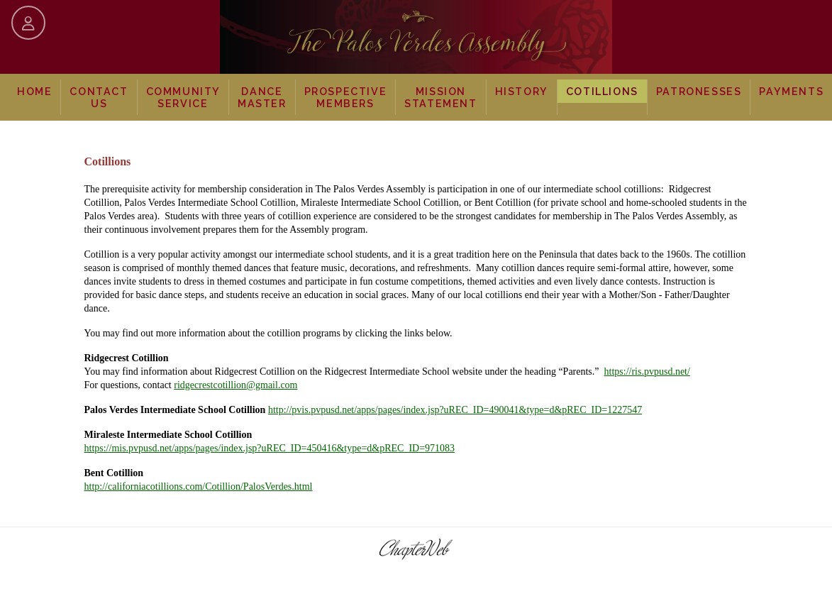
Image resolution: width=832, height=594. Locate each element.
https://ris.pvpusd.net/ (647, 371)
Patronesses (699, 91)
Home (34, 91)
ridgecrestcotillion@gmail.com (235, 385)
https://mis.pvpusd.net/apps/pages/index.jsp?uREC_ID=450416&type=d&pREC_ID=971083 (269, 448)
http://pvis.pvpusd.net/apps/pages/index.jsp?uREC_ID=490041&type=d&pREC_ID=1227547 (455, 410)
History (521, 91)
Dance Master (262, 97)
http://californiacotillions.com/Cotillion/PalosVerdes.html (198, 486)
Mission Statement (440, 97)
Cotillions (602, 91)
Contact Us (99, 97)
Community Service (183, 97)
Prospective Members (345, 97)
